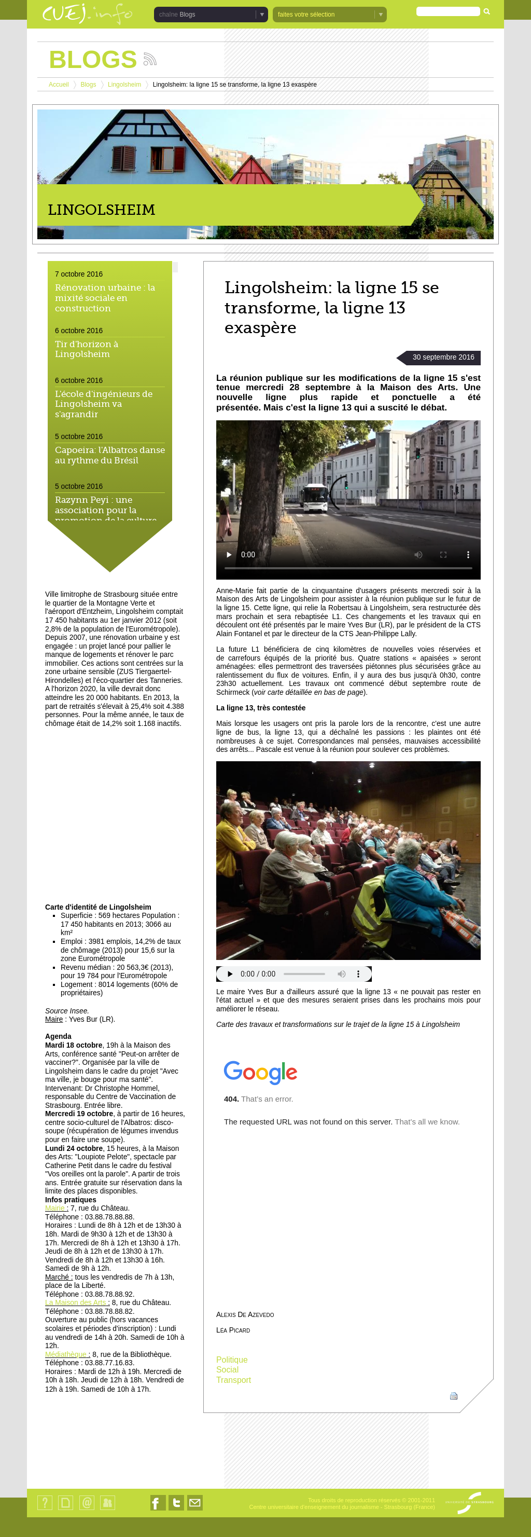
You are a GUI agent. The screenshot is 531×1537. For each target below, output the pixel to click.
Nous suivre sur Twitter (176, 1510)
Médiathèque (66, 1354)
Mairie (55, 1208)
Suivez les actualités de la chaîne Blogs (150, 58)
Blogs (187, 14)
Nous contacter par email (195, 1510)
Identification (107, 1509)
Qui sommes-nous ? (44, 1509)
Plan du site (65, 1509)
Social (227, 1369)
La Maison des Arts (75, 1303)
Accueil (59, 84)
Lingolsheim (124, 84)
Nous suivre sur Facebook (158, 1510)
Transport (233, 1380)
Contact (86, 1509)
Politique (232, 1359)
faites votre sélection (306, 14)
